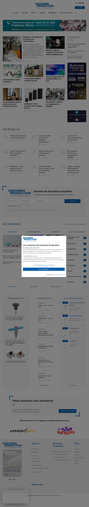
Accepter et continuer (44, 265)
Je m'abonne (44, 269)
